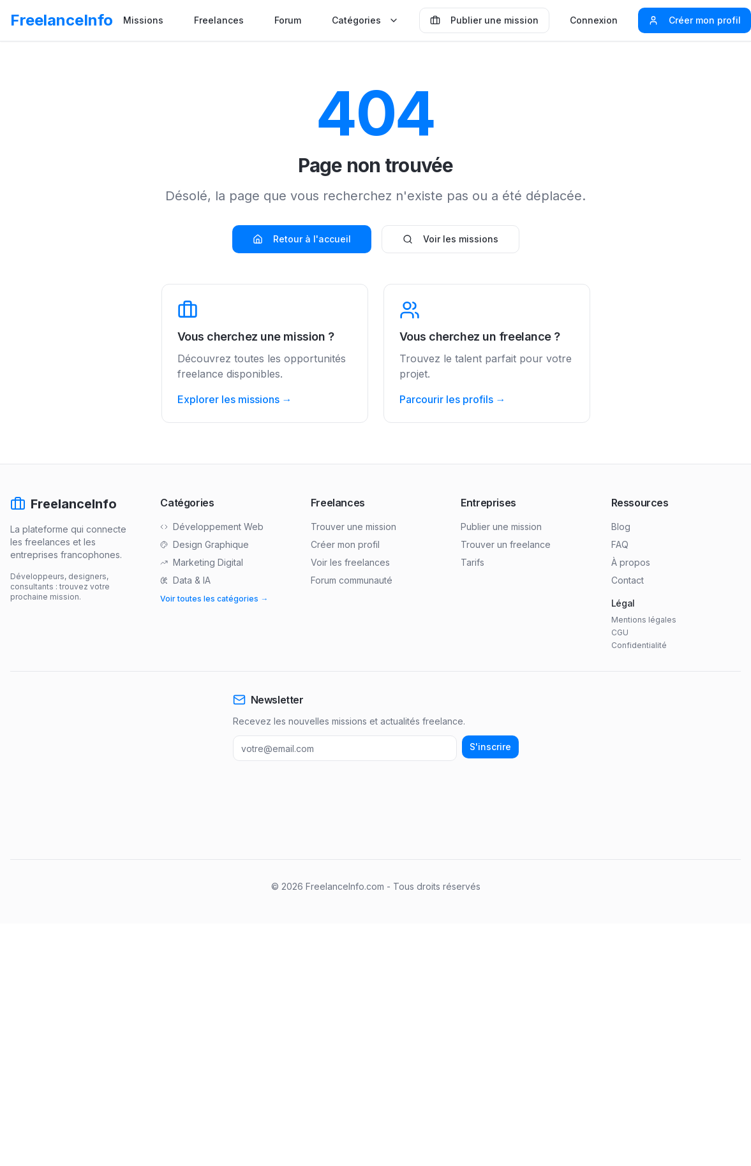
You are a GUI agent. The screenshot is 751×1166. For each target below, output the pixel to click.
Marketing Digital (201, 562)
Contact (627, 580)
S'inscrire (490, 746)
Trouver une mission (353, 526)
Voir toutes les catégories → (214, 598)
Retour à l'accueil (302, 238)
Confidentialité (639, 645)
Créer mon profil (694, 20)
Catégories (365, 20)
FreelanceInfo (61, 20)
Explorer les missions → (234, 399)
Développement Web (212, 526)
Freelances (219, 20)
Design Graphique (204, 544)
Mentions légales (643, 619)
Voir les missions (450, 238)
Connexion (594, 20)
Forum (287, 20)
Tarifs (472, 562)
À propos (630, 562)
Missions (143, 20)
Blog (620, 526)
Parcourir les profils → (452, 399)
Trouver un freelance (506, 544)
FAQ (619, 544)
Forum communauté (351, 580)
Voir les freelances (350, 562)
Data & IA (185, 580)
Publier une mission (484, 20)
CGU (619, 632)
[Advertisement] (245, 810)
